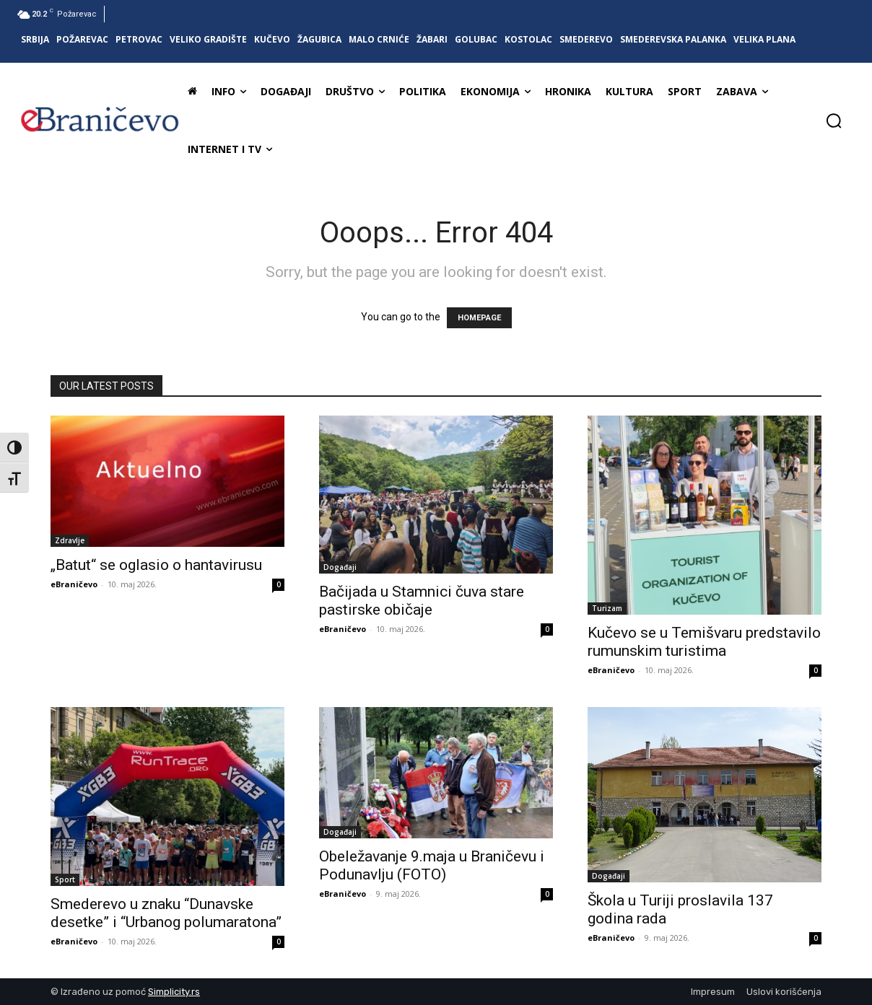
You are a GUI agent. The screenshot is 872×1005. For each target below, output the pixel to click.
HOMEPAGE (479, 317)
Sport (65, 879)
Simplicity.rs (174, 991)
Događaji (340, 567)
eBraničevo (74, 584)
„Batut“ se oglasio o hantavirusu (156, 565)
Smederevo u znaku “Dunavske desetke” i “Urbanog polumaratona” (166, 913)
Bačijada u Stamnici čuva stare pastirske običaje (421, 600)
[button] (834, 120)
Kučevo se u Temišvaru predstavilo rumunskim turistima (704, 641)
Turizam (607, 608)
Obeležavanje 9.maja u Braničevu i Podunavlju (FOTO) (431, 865)
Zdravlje (69, 540)
